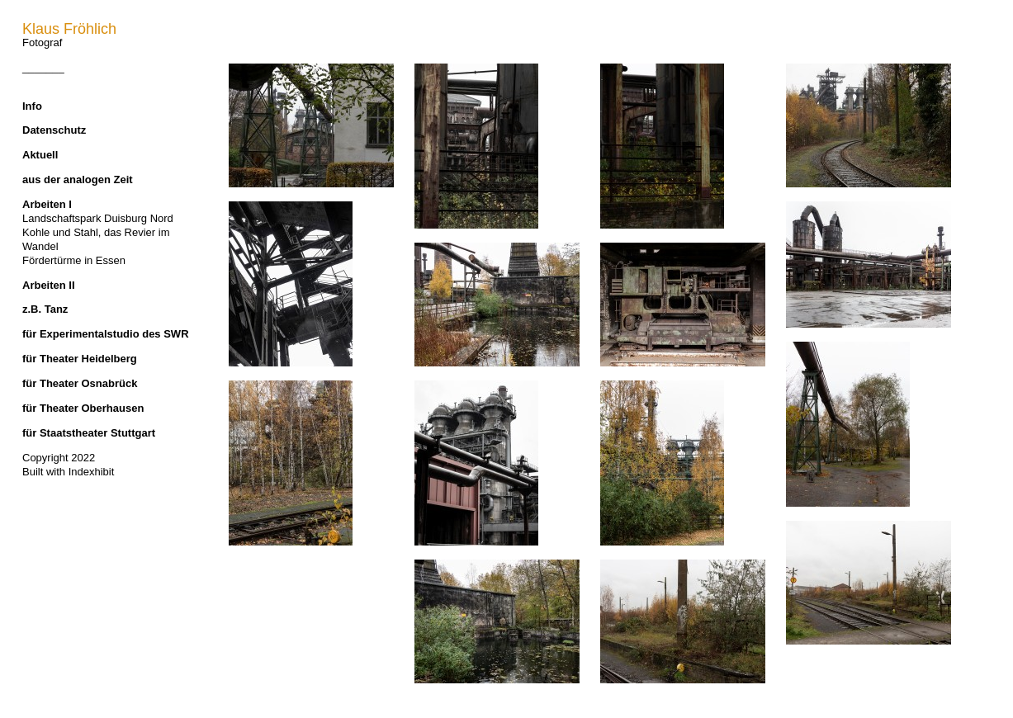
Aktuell (40, 155)
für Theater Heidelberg (79, 358)
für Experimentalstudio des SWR (105, 334)
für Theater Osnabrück (79, 383)
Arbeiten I (47, 204)
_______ (43, 67)
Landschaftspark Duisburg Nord (97, 218)
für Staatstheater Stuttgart (88, 433)
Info (32, 106)
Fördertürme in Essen (73, 260)
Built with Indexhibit (68, 471)
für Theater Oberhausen (83, 408)
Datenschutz (54, 130)
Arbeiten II (48, 285)
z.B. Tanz (45, 309)
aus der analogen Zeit (77, 179)
